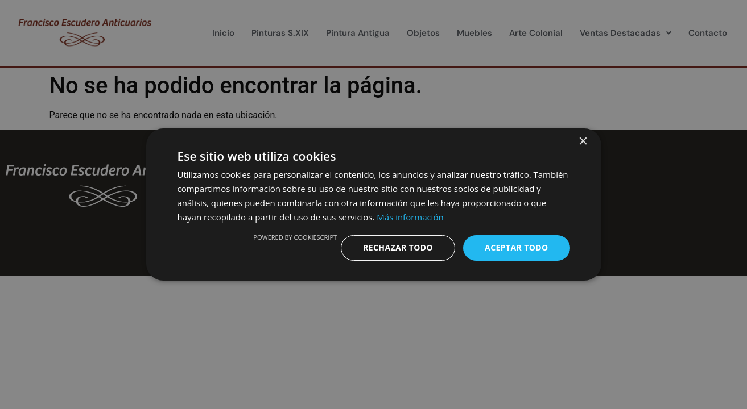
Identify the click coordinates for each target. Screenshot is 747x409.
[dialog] (373, 204)
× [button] (583, 141)
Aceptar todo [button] (516, 247)
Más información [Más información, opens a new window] (410, 217)
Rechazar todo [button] (398, 247)
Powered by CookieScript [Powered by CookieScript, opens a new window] (295, 237)
